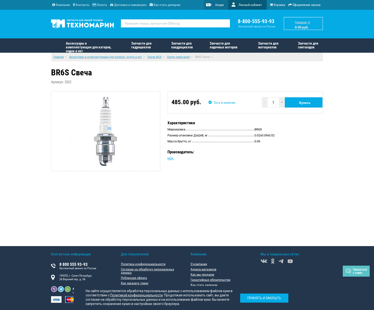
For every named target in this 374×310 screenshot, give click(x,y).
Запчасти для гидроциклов (141, 45)
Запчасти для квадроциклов (182, 45)
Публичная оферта (134, 277)
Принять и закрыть (264, 298)
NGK (170, 158)
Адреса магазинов (203, 269)
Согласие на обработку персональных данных (147, 271)
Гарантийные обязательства (210, 279)
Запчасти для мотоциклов (268, 45)
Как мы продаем (202, 274)
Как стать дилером (204, 285)
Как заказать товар (134, 283)
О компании (199, 264)
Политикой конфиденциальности (136, 295)
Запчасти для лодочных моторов (223, 45)
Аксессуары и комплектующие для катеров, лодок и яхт (88, 47)
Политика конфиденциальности (143, 264)
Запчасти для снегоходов (308, 45)
